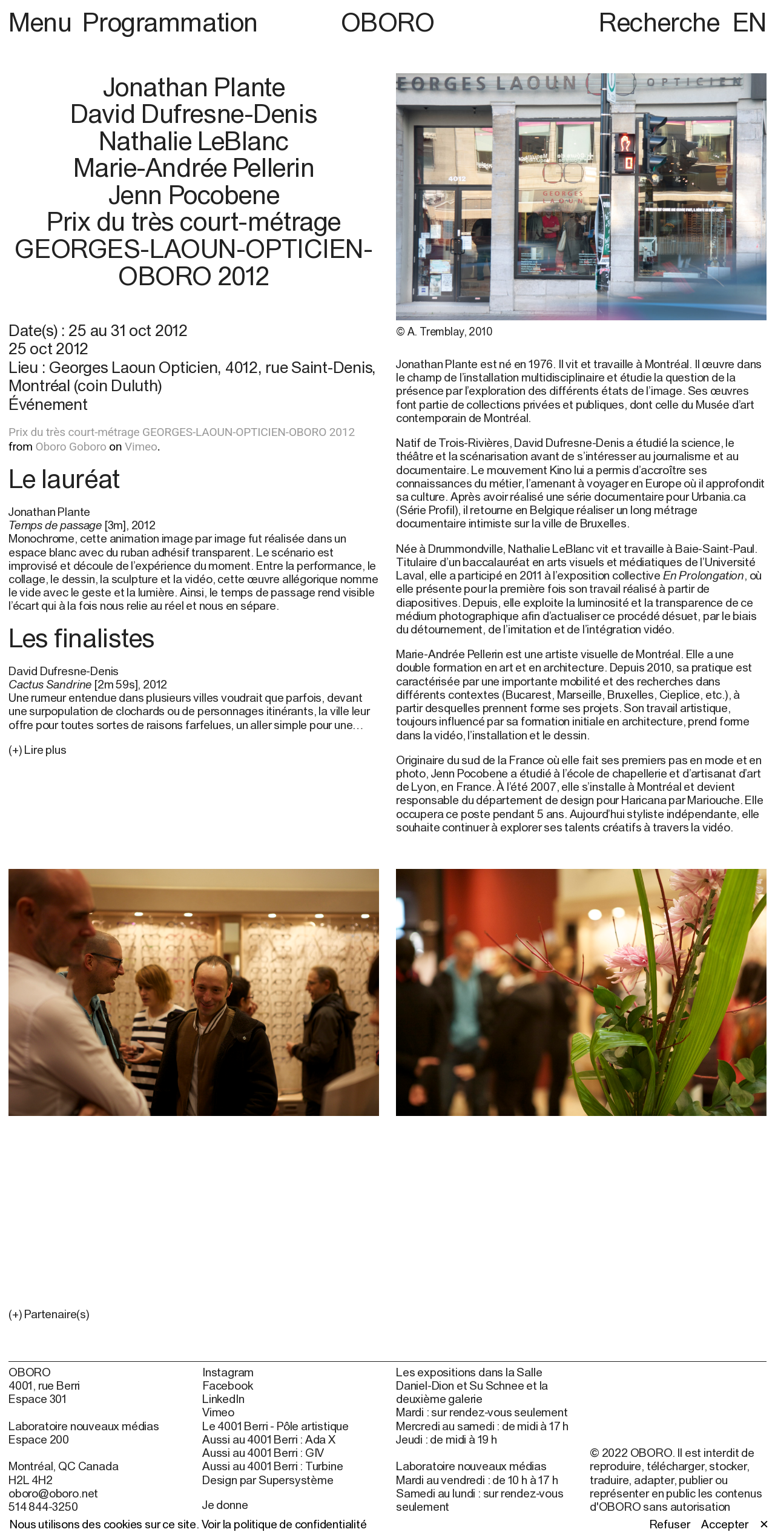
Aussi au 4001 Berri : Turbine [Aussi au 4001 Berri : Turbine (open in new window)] (272, 1466)
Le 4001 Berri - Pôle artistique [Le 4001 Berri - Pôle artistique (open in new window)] (275, 1426)
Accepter (724, 1524)
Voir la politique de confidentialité (284, 1524)
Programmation (169, 22)
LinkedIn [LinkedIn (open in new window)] (223, 1398)
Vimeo (141, 447)
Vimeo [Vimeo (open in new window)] (218, 1412)
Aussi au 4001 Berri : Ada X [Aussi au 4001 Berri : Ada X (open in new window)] (268, 1439)
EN (750, 22)
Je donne (225, 1504)
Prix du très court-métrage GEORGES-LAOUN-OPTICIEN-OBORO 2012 (181, 432)
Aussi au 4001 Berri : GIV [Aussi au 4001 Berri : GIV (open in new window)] (263, 1452)
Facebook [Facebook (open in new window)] (227, 1385)
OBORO (388, 22)
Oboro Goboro (70, 447)
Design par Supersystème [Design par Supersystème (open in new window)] (268, 1480)
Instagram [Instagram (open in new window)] (228, 1372)
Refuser (670, 1524)
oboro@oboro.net (53, 1493)
